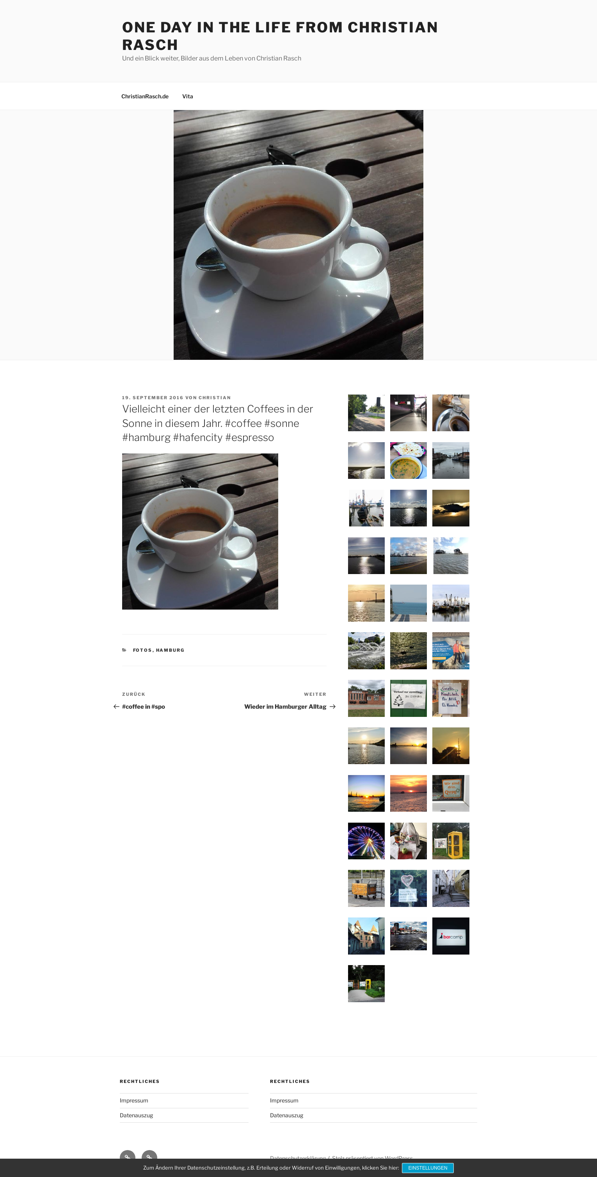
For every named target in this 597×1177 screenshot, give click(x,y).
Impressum (134, 1100)
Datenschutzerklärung (298, 1158)
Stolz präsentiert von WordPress (372, 1158)
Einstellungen (428, 1168)
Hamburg (170, 650)
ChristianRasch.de (145, 96)
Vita (187, 96)
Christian (215, 397)
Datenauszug (136, 1115)
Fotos (143, 650)
